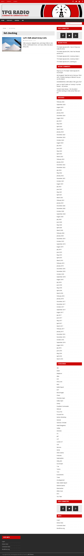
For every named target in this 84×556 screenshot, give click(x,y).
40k (23, 20)
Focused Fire (60, 414)
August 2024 (60, 118)
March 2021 (60, 197)
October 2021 (60, 181)
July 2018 (59, 282)
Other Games (60, 452)
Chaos (58, 395)
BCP (58, 390)
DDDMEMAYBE (61, 81)
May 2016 (59, 353)
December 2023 (61, 134)
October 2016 (60, 339)
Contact (9, 1)
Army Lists (59, 381)
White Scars (60, 491)
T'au (58, 466)
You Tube (59, 496)
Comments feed (61, 525)
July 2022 (59, 170)
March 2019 (60, 260)
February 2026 (60, 102)
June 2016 (59, 350)
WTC (58, 493)
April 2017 (59, 323)
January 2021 (60, 203)
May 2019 (59, 255)
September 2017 (61, 309)
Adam (58, 370)
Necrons (59, 447)
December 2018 (61, 268)
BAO (58, 384)
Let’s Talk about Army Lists (35, 38)
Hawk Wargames (61, 425)
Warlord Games (61, 485)
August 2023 (60, 142)
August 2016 (60, 345)
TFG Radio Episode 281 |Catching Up (66, 61)
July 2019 (59, 249)
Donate (15, 1)
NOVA (58, 450)
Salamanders (60, 458)
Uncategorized (60, 480)
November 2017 (61, 304)
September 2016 (61, 342)
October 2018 (60, 274)
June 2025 (59, 110)
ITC (57, 433)
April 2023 (59, 153)
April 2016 (59, 356)
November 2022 (61, 167)
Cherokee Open (61, 398)
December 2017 (61, 301)
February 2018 (60, 296)
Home (2, 20)
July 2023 (59, 145)
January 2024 (60, 132)
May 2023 (59, 151)
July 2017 (59, 315)
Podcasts (9, 20)
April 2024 (59, 126)
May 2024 (59, 123)
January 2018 (60, 298)
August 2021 (60, 183)
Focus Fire (59, 411)
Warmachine (60, 488)
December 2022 (61, 164)
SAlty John (59, 461)
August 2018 (60, 279)
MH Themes (31, 554)
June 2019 (59, 252)
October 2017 (60, 307)
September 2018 (61, 277)
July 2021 (59, 186)
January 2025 (60, 112)
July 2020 (59, 219)
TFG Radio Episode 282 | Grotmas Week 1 (68, 59)
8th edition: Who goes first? (74, 81)
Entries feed (60, 522)
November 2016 (61, 337)
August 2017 (60, 312)
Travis (58, 477)
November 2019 (61, 238)
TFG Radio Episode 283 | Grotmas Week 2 (68, 56)
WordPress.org (61, 528)
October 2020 (60, 211)
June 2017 (59, 317)
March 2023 (60, 156)
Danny (58, 403)
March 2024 (60, 129)
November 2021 (61, 178)
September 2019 (61, 244)
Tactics (58, 469)
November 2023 (61, 137)
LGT (58, 439)
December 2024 (61, 115)
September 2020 (61, 214)
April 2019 (59, 257)
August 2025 (60, 107)
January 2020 (60, 235)
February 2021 (60, 200)
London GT (60, 441)
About (2, 1)
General (17, 20)
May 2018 (59, 287)
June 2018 (59, 285)
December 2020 (61, 205)
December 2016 (61, 334)
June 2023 (59, 148)
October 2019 (60, 241)
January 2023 (60, 162)
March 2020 (60, 230)
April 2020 (59, 227)
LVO (58, 444)
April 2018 (59, 290)
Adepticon (59, 373)
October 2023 (60, 140)
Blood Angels (60, 392)
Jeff (57, 436)
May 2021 (59, 192)
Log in (58, 520)
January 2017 (60, 331)
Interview (59, 431)
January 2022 (60, 175)
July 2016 (59, 348)
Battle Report (60, 387)
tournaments (60, 474)
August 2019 (60, 246)
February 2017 (60, 328)
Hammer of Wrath (61, 422)
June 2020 (59, 222)
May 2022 (59, 173)
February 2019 (60, 263)
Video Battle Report (62, 482)
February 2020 (60, 233)
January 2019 (60, 266)
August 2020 (60, 216)
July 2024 (59, 121)
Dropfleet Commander (63, 406)
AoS (58, 379)
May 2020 (59, 225)
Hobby (58, 428)
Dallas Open (60, 400)
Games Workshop (61, 417)
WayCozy (59, 70)
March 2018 (60, 293)
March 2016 (60, 358)
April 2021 (59, 194)
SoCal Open (60, 463)
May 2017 (59, 320)
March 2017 (60, 326)
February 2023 (60, 159)
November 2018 (61, 271)
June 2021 (59, 189)
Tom (58, 472)
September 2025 (61, 104)
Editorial (59, 409)
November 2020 (61, 208)
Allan (58, 376)
